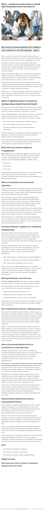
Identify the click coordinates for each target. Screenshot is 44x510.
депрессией (29, 60)
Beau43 (3, 9)
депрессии (9, 150)
